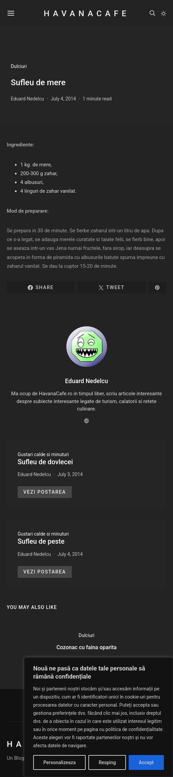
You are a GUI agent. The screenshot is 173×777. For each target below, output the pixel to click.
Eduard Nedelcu (27, 98)
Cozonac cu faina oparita (87, 647)
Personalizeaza (59, 762)
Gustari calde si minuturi (43, 454)
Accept (146, 762)
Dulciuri (19, 66)
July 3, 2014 (70, 474)
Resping (107, 762)
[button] (163, 13)
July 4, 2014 (63, 98)
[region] (98, 717)
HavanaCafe (86, 13)
